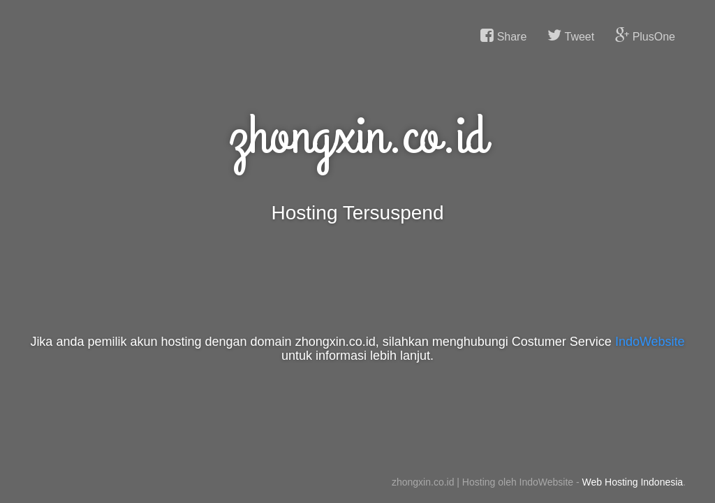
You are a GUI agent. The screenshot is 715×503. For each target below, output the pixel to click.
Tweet (570, 35)
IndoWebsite (650, 342)
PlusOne (645, 35)
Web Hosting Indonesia (633, 482)
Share (503, 35)
